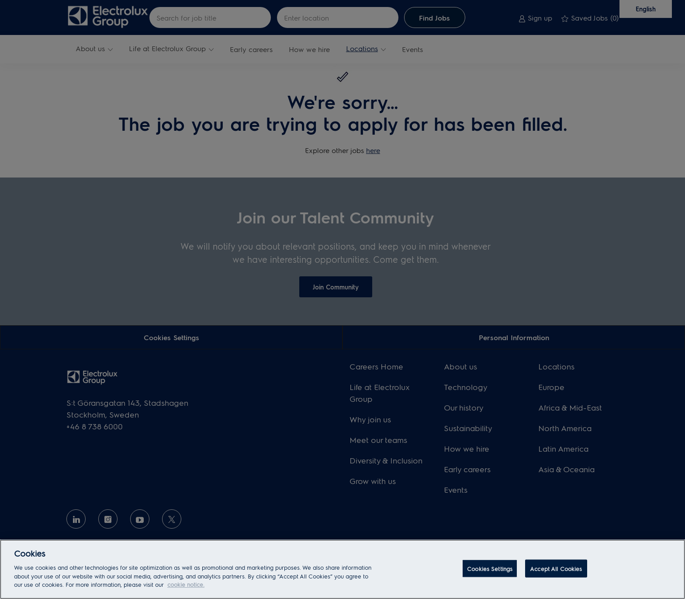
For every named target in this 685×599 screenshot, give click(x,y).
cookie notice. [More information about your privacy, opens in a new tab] (185, 584)
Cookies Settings (489, 568)
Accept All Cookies (556, 568)
